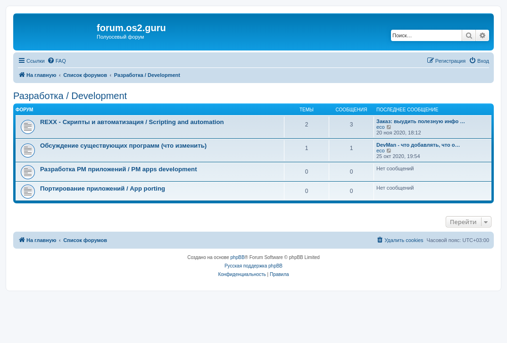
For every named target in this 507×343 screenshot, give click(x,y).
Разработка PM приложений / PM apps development (118, 169)
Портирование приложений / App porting (102, 188)
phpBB (238, 257)
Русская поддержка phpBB (253, 265)
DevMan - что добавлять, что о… (418, 145)
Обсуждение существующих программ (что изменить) (123, 145)
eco (380, 127)
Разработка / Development (70, 96)
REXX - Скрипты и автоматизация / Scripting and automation (132, 121)
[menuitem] (56, 61)
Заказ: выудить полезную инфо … (420, 121)
